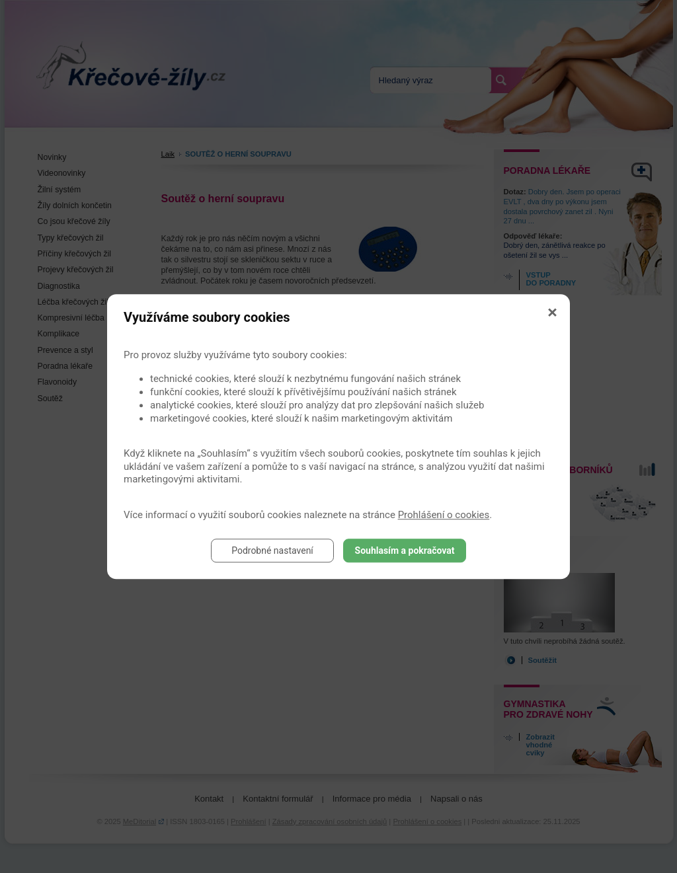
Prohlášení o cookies (444, 515)
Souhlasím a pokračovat (405, 550)
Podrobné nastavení (272, 550)
